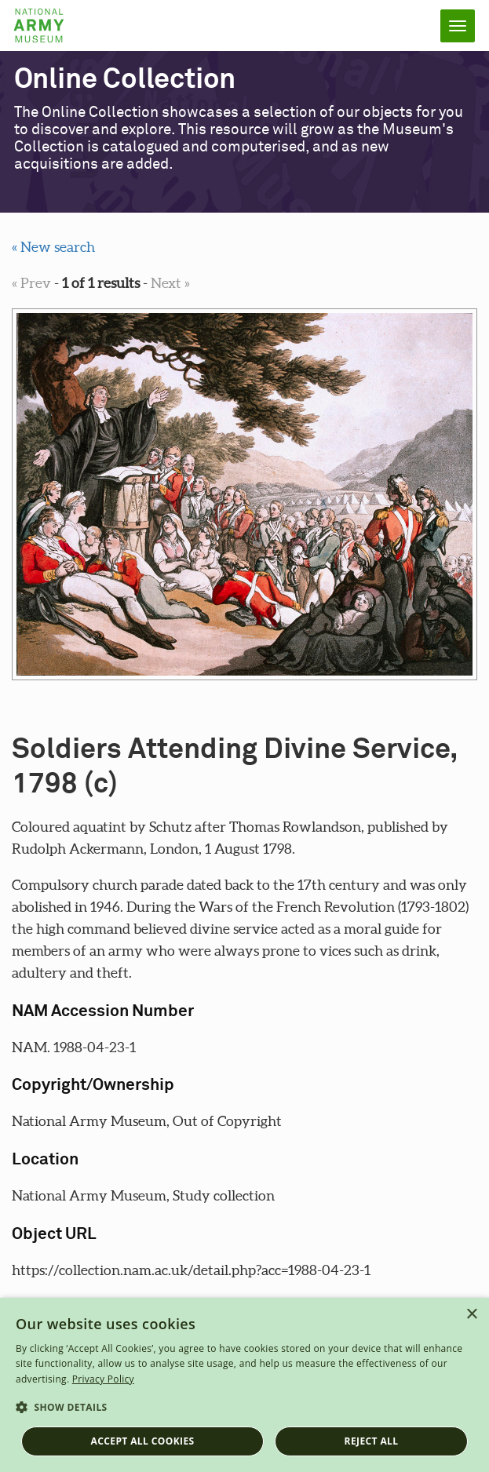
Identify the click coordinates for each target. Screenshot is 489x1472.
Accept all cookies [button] (143, 1441)
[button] (244, 1407)
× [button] (471, 1315)
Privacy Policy (103, 1379)
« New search (53, 247)
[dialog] (244, 1385)
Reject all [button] (372, 1441)
